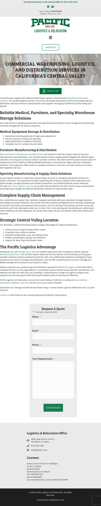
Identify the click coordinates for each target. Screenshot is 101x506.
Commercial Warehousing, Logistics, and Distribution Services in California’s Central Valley (50, 70)
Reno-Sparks (7, 282)
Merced (40, 280)
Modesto (48, 280)
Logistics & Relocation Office (47, 433)
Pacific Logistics (34, 267)
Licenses (33, 457)
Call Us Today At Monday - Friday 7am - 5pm (50, 12)
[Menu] (50, 37)
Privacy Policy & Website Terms (50, 500)
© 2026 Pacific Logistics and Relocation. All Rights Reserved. (50, 493)
